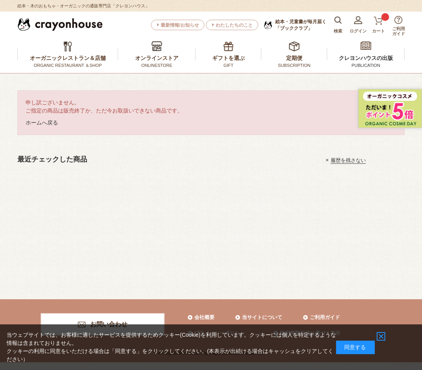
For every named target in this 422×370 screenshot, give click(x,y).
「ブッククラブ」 (300, 25)
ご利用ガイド (325, 317)
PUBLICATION (366, 65)
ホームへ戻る (42, 122)
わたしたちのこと (234, 25)
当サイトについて (262, 317)
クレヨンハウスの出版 (366, 58)
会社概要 (204, 317)
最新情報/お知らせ (180, 25)
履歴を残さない (348, 160)
